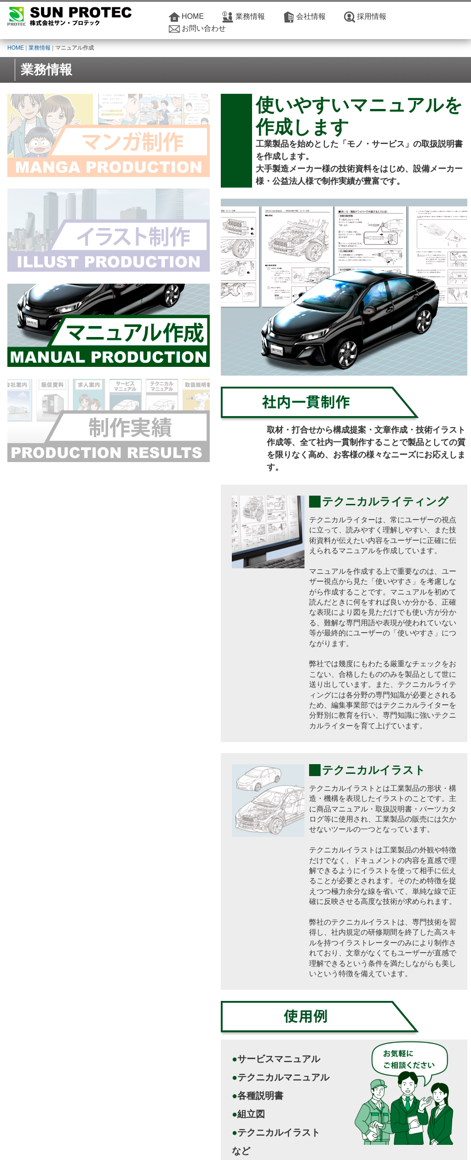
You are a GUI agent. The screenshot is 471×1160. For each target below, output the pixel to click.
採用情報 (371, 16)
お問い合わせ (204, 28)
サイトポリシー (332, 1141)
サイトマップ (373, 1141)
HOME (193, 16)
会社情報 (311, 16)
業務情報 (250, 16)
